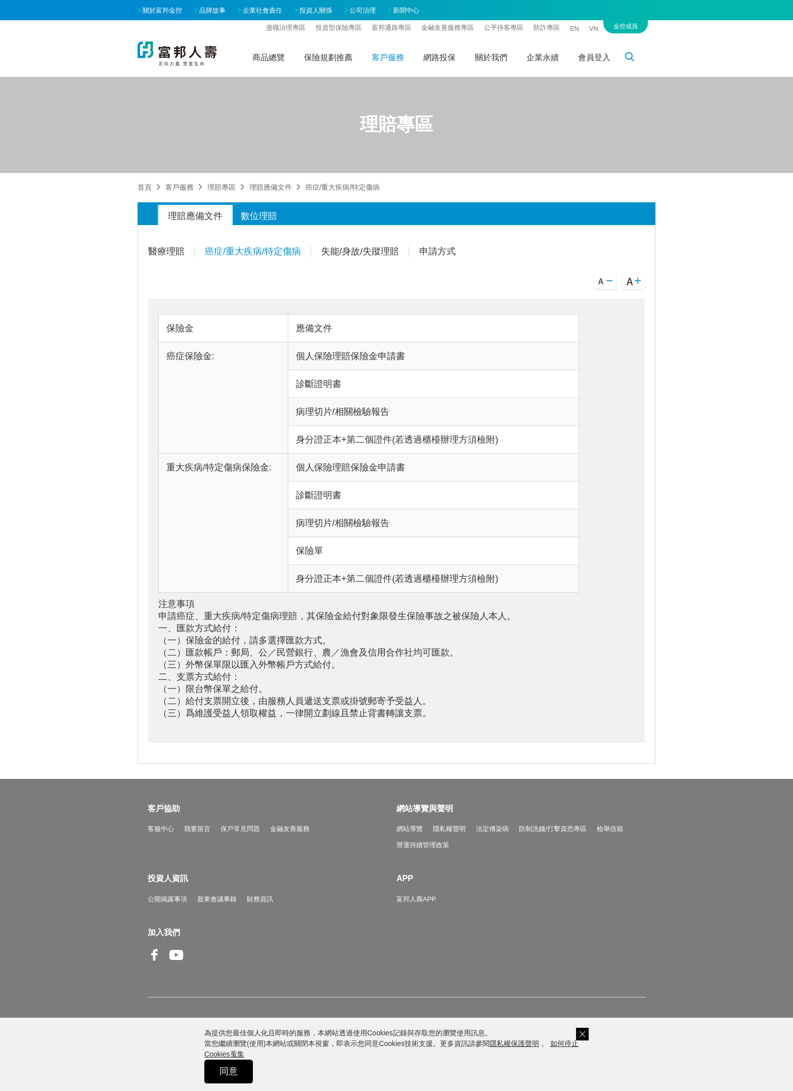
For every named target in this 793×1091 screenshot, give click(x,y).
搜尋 (635, 59)
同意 (228, 1071)
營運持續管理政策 (422, 845)
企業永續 (542, 57)
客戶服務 (388, 57)
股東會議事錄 (217, 899)
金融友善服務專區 (447, 27)
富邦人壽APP (416, 899)
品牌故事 (212, 10)
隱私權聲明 (449, 829)
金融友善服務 (290, 829)
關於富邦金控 (162, 10)
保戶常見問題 (240, 829)
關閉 (582, 1034)
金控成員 (625, 26)
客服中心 (161, 829)
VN (593, 28)
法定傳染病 (492, 829)
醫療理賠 (166, 251)
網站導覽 (409, 829)
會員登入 (594, 57)
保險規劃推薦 (328, 57)
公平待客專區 (503, 27)
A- (605, 281)
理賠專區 (221, 187)
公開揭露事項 (167, 899)
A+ (634, 281)
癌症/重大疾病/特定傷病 (253, 251)
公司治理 (362, 10)
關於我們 (491, 57)
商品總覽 (268, 57)
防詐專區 (547, 27)
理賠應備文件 (270, 187)
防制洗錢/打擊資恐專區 (553, 829)
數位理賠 (259, 216)
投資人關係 (315, 10)
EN (574, 28)
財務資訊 (260, 899)
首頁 (145, 187)
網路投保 (439, 57)
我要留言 (197, 829)
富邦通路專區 (391, 27)
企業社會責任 (262, 10)
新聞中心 (406, 10)
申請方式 (437, 251)
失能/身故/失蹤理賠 (360, 251)
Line (198, 956)
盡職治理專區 (285, 27)
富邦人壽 (177, 53)
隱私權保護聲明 (514, 1043)
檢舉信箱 (610, 829)
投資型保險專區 (339, 27)
